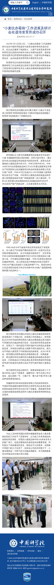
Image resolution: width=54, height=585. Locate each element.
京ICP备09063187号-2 (18, 561)
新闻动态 (18, 19)
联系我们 (10, 551)
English (35, 2)
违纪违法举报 (12, 554)
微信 (39, 551)
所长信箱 (31, 551)
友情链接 (20, 551)
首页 (10, 19)
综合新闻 (28, 19)
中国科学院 (47, 2)
